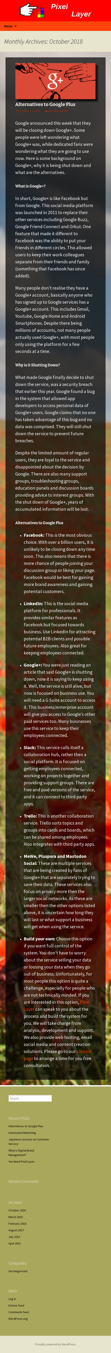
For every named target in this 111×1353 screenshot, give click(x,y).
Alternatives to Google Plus (45, 104)
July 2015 (14, 1237)
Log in (12, 1299)
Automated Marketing (22, 1133)
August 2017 (16, 1230)
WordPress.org (18, 1319)
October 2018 (17, 1210)
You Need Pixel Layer (21, 1161)
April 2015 (14, 1243)
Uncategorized (57, 111)
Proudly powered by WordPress (55, 1344)
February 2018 (17, 1223)
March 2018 (15, 1217)
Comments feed (18, 1312)
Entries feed (16, 1305)
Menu (8, 26)
